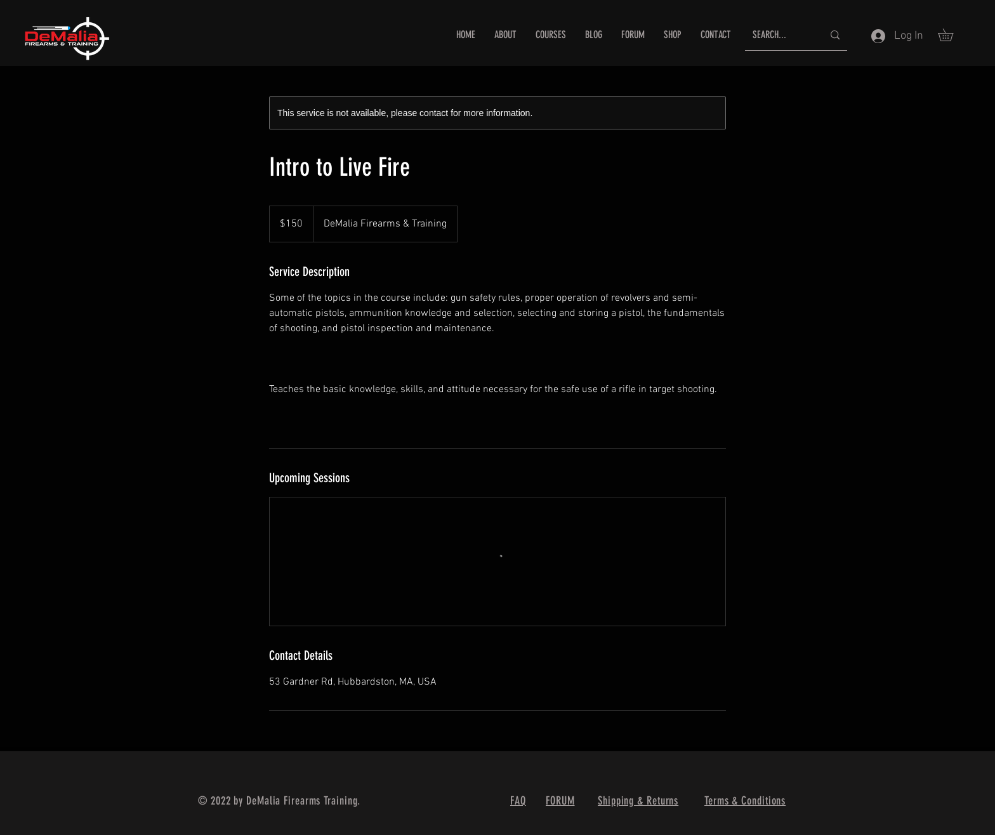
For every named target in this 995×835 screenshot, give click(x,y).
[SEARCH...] (778, 35)
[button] (951, 35)
